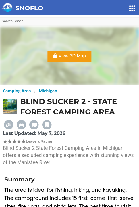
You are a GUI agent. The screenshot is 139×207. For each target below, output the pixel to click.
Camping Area (17, 90)
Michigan (48, 90)
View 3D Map (69, 55)
